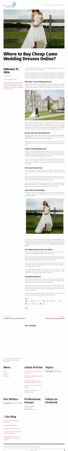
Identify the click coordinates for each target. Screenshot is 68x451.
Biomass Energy (28, 408)
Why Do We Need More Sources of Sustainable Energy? (32, 391)
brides (5, 82)
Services (49, 5)
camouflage (13, 85)
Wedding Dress (10, 89)
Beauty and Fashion (8, 79)
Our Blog (10, 416)
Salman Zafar (8, 76)
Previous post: (19, 317)
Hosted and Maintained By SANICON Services (29, 446)
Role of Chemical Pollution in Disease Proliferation (33, 372)
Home (44, 5)
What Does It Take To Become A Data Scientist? (33, 386)
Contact (54, 5)
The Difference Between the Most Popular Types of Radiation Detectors (33, 381)
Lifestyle (15, 79)
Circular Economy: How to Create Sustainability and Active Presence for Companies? (12, 438)
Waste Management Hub (30, 409)
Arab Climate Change (29, 406)
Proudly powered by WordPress (11, 446)
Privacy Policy (60, 5)
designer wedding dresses (55, 124)
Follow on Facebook (51, 401)
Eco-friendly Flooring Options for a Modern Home (12, 421)
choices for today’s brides (34, 269)
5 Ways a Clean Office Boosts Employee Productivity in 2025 (33, 376)
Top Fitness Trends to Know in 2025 (12, 428)
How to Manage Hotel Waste (10, 425)
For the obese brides (30, 170)
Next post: (49, 317)
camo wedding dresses (9, 84)
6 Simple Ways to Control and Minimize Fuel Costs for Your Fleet (13, 432)
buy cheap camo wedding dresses (15, 82)
